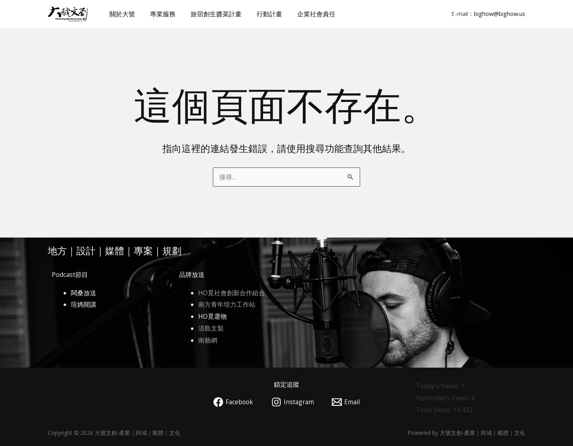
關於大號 (121, 14)
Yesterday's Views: (444, 397)
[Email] (347, 402)
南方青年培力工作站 (226, 304)
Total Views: (434, 409)
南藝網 (207, 340)
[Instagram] (293, 402)
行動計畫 (261, 14)
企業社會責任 (305, 14)
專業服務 (159, 14)
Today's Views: (438, 386)
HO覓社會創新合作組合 (231, 292)
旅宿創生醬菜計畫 (210, 14)
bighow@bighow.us (499, 14)
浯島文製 (211, 328)
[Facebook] (232, 402)
